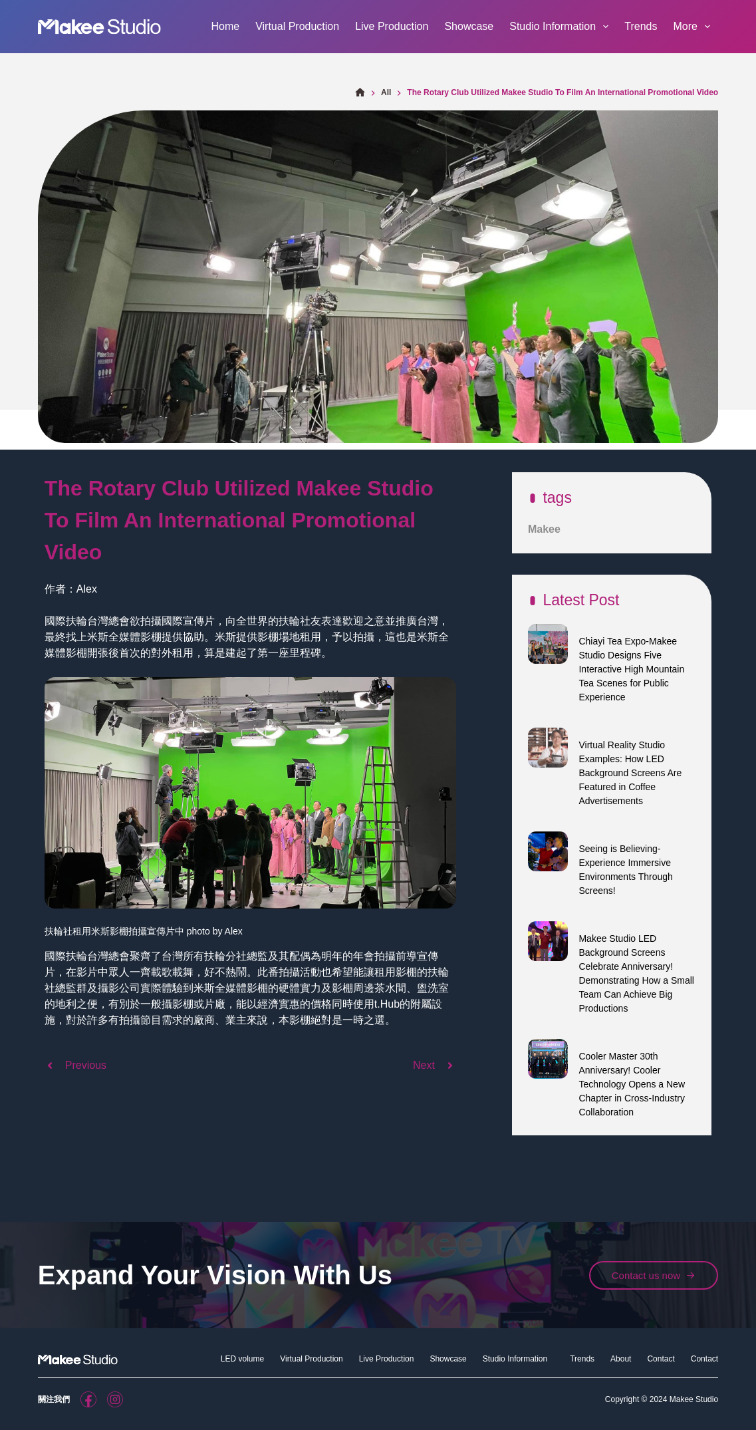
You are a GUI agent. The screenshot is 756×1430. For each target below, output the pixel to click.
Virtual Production (297, 26)
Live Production (391, 26)
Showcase (468, 26)
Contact (660, 1358)
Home (225, 26)
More (695, 27)
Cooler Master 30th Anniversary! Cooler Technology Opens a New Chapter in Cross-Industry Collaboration (631, 1084)
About (620, 1358)
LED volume (242, 1358)
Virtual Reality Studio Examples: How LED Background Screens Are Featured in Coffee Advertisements (630, 773)
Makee (544, 529)
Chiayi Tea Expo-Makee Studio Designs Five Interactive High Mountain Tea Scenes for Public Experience (631, 669)
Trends (640, 26)
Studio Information (561, 27)
